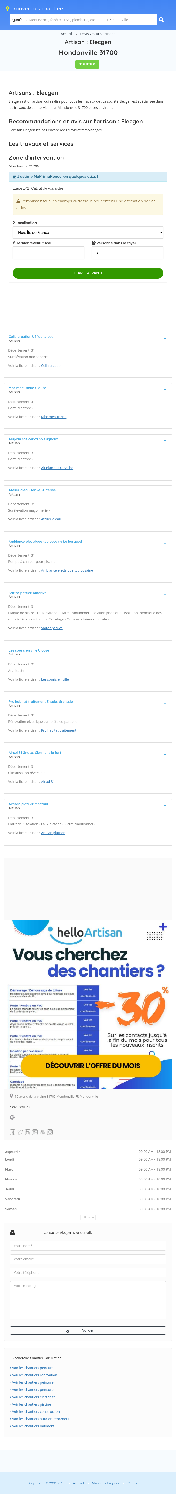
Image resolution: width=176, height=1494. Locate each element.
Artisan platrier (53, 832)
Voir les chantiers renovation (33, 1375)
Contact (133, 1483)
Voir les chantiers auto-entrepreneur (39, 1418)
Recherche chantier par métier (36, 1358)
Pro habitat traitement (58, 730)
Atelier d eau (51, 519)
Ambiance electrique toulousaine (67, 570)
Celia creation (52, 365)
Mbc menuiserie (54, 416)
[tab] (88, 338)
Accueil (66, 33)
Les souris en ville (55, 679)
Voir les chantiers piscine (30, 1404)
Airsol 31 (48, 781)
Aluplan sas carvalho (57, 467)
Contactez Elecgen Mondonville (68, 1232)
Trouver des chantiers (35, 8)
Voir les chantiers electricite (32, 1397)
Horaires (89, 1217)
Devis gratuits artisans (97, 33)
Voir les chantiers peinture (32, 1367)
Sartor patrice (52, 628)
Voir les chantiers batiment (32, 1426)
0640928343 (20, 1107)
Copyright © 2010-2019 (47, 1483)
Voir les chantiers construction (35, 1411)
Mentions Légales (105, 1483)
